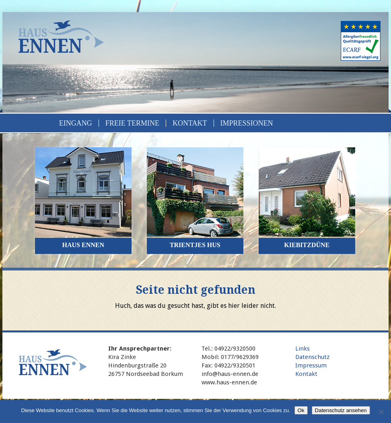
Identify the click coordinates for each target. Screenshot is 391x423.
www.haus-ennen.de (229, 382)
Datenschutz (312, 357)
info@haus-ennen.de (230, 374)
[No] (381, 412)
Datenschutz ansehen (341, 410)
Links (302, 348)
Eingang (75, 123)
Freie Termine (132, 123)
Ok (301, 410)
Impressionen (246, 123)
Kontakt (190, 123)
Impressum (311, 365)
